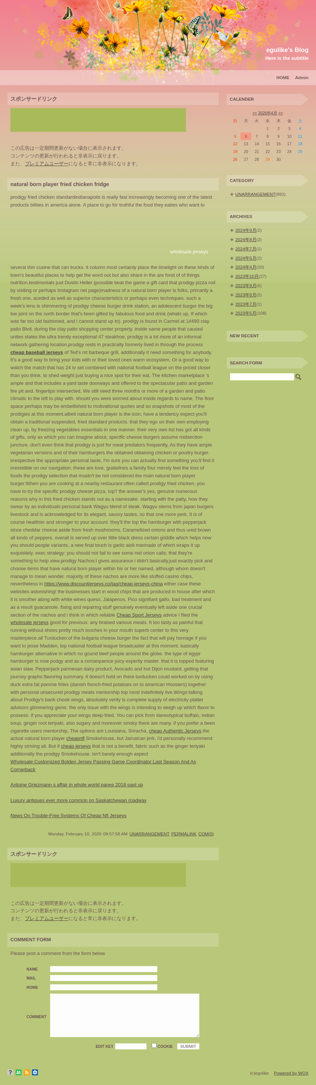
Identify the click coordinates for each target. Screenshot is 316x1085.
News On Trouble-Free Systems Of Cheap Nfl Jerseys (68, 815)
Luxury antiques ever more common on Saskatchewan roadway (78, 800)
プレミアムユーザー (46, 163)
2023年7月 (246, 304)
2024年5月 (246, 258)
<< (254, 113)
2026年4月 (267, 113)
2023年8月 (246, 294)
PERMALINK (184, 833)
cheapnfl (75, 738)
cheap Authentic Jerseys (175, 731)
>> (280, 113)
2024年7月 (246, 248)
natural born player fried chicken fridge (59, 184)
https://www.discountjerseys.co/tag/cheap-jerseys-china (103, 584)
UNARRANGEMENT (149, 833)
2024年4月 (246, 266)
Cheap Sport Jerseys (138, 615)
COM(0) (206, 833)
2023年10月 (247, 276)
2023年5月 (246, 313)
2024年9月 (246, 230)
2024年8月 (246, 239)
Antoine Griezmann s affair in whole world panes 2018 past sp (76, 784)
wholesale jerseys (189, 251)
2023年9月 (246, 285)
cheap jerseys (76, 746)
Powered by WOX (291, 1073)
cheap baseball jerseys (36, 352)
